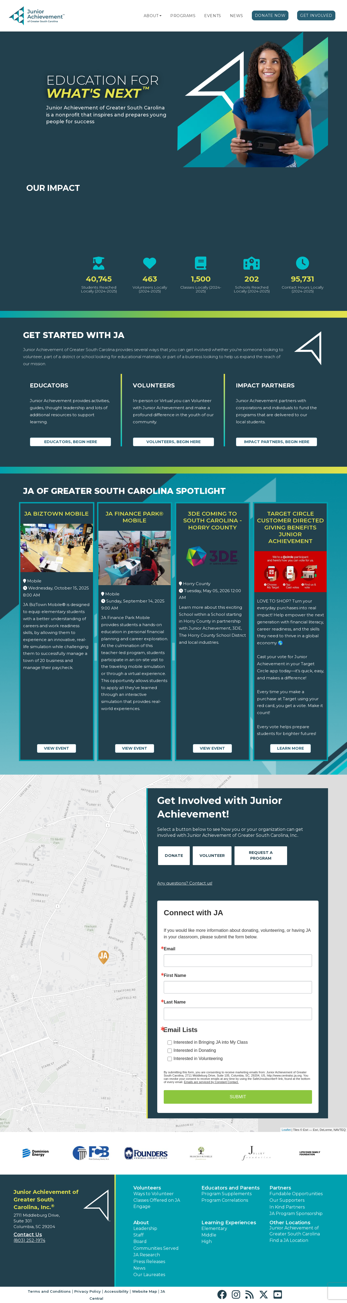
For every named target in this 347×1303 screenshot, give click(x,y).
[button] (160, 15)
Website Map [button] (144, 1291)
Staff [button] (138, 1235)
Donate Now (270, 15)
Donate (174, 855)
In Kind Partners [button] (287, 1207)
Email (169, 949)
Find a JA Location (288, 1240)
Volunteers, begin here (173, 441)
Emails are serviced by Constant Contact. (211, 1082)
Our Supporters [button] (286, 1200)
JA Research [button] (146, 1254)
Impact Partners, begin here (276, 441)
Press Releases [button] (149, 1261)
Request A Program (261, 855)
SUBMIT (238, 1096)
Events (212, 15)
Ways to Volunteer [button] (153, 1193)
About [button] (141, 1222)
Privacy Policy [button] (87, 1291)
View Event (56, 748)
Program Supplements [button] (226, 1193)
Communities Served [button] (156, 1248)
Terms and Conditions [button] (49, 1291)
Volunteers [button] (147, 1187)
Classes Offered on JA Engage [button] (156, 1203)
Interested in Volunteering (198, 1058)
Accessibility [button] (116, 1291)
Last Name (175, 1002)
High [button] (206, 1241)
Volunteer (212, 855)
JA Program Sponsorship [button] (296, 1213)
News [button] (139, 1268)
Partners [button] (280, 1187)
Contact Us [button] (28, 1234)
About (151, 15)
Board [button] (140, 1241)
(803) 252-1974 (29, 1240)
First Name (175, 975)
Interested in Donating (195, 1050)
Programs (182, 15)
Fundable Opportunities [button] (296, 1193)
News (236, 15)
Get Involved (316, 15)
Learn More (290, 748)
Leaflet (286, 1129)
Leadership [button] (145, 1228)
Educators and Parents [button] (230, 1187)
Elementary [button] (214, 1228)
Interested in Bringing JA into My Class (211, 1042)
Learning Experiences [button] (228, 1222)
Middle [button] (208, 1235)
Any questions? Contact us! (184, 883)
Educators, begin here (70, 441)
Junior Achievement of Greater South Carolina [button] (294, 1230)
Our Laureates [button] (149, 1274)
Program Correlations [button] (224, 1200)
